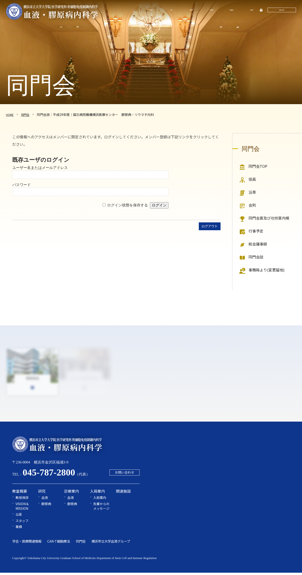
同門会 (249, 10)
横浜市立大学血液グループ (110, 543)
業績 (19, 529)
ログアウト (208, 227)
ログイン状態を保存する (127, 205)
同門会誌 (256, 257)
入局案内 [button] (210, 10)
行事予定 (256, 231)
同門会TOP (258, 166)
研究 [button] (170, 10)
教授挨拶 (22, 500)
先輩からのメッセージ (101, 508)
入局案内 (99, 500)
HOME (10, 114)
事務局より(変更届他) (267, 270)
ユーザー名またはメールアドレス (40, 168)
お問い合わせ (281, 10)
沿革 (252, 192)
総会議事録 (258, 244)
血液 (44, 500)
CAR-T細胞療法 (58, 543)
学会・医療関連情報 (26, 543)
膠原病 (46, 506)
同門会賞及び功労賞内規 (269, 218)
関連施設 (230, 10)
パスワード (21, 185)
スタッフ (22, 523)
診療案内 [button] (190, 10)
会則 (252, 205)
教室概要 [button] (150, 10)
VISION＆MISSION (22, 508)
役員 (252, 179)
